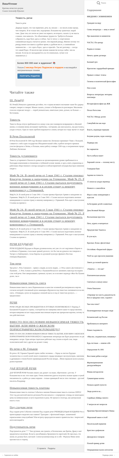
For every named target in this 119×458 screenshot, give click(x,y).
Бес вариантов (92, 149)
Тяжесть (15, 119)
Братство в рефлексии (95, 430)
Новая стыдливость (94, 330)
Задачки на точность (95, 175)
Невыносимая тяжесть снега (28, 282)
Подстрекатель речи (22, 426)
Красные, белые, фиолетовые (98, 243)
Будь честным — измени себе (98, 343)
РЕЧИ (13, 302)
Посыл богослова (94, 110)
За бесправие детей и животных (99, 204)
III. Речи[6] (17, 100)
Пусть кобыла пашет (95, 156)
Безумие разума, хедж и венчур (99, 136)
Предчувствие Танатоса (96, 230)
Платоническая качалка (96, 275)
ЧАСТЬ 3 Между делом (96, 117)
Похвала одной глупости (96, 385)
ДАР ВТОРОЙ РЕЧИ (23, 368)
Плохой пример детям (95, 443)
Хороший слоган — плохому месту (101, 162)
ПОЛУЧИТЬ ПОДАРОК (30, 76)
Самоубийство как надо (96, 123)
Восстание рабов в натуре (97, 356)
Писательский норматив (96, 424)
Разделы (51, 448)
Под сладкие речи (21, 407)
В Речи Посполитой (22, 136)
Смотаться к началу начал (97, 282)
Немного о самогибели (96, 188)
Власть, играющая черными (98, 130)
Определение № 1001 (95, 350)
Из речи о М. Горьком (24, 348)
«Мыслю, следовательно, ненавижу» (101, 337)
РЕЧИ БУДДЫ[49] (21, 244)
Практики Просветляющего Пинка (100, 411)
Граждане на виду (94, 23)
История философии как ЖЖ (98, 104)
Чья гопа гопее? (93, 304)
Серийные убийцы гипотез (97, 398)
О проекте (41, 448)
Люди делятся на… (94, 391)
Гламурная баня (93, 169)
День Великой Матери (96, 210)
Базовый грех (92, 62)
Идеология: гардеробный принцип (100, 68)
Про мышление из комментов (98, 36)
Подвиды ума (92, 143)
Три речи (15, 263)
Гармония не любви (11, 455)
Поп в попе (91, 88)
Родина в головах (94, 49)
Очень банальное (94, 288)
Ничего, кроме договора (96, 55)
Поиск (101, 3)
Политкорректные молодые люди (100, 311)
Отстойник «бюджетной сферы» (99, 249)
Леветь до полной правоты (97, 262)
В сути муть (92, 236)
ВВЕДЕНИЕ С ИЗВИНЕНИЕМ (99, 17)
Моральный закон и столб (97, 417)
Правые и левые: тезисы (96, 75)
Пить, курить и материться (97, 223)
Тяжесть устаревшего (23, 155)
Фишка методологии (95, 372)
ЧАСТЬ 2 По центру (95, 42)
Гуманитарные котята (95, 378)
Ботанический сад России (97, 317)
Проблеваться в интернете (97, 324)
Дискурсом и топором (95, 437)
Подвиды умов (107, 455)
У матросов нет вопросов (97, 404)
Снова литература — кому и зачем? (101, 30)
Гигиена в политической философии (101, 81)
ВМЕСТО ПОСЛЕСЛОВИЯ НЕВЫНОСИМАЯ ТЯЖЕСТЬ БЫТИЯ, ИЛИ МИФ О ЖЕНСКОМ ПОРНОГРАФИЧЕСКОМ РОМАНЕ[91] (47, 325)
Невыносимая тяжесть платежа (30, 387)
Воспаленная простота (96, 217)
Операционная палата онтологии (100, 450)
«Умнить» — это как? (95, 269)
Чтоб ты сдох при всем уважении (100, 256)
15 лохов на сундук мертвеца (98, 182)
